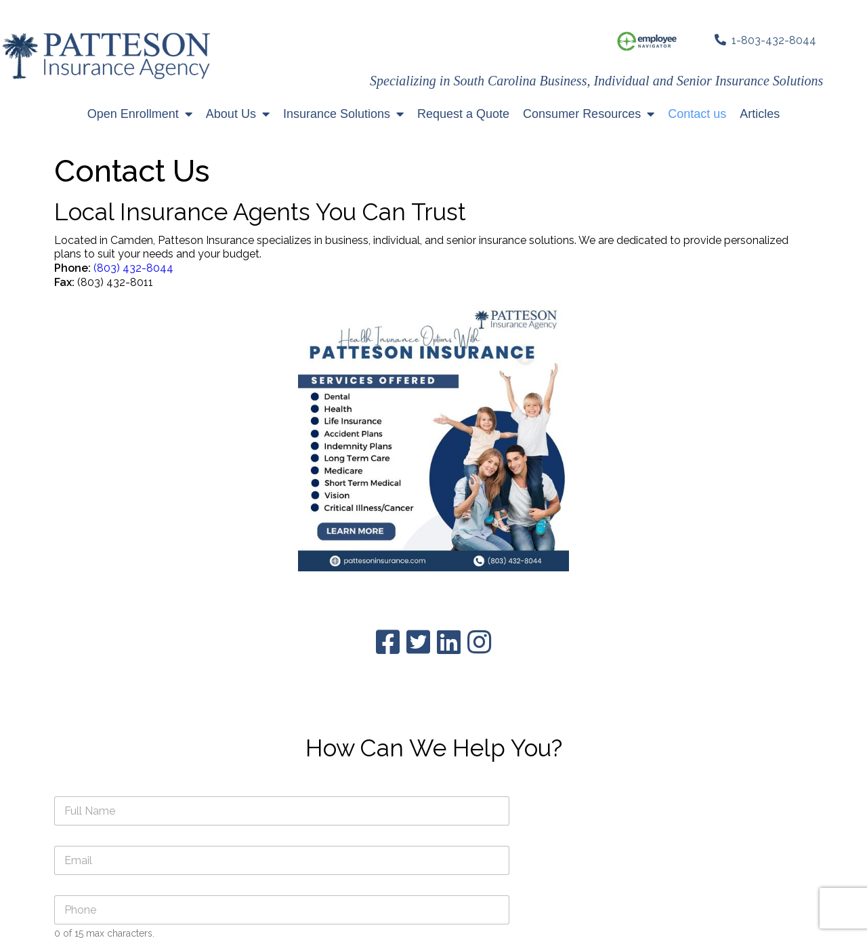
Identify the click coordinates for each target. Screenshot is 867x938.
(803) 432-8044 (133, 306)
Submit (481, 600)
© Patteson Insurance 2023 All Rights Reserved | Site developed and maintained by (409, 916)
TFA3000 (643, 916)
